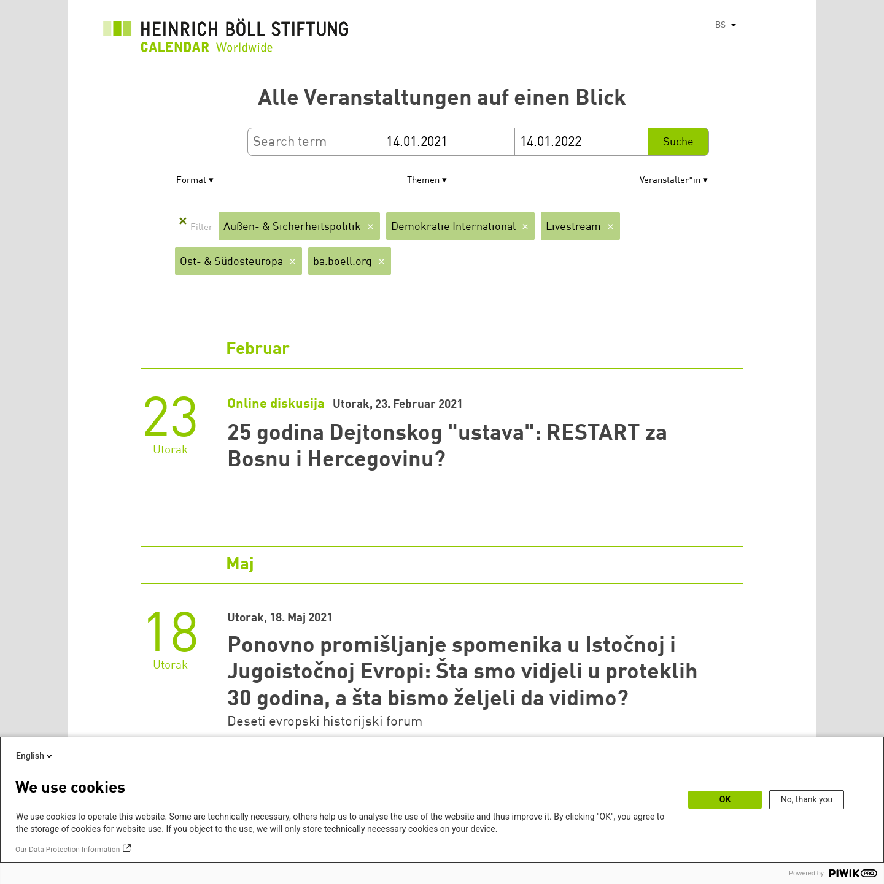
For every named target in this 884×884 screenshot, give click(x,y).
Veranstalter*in (670, 180)
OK (725, 799)
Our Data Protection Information (67, 849)
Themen (423, 180)
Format (191, 180)
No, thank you (807, 799)
